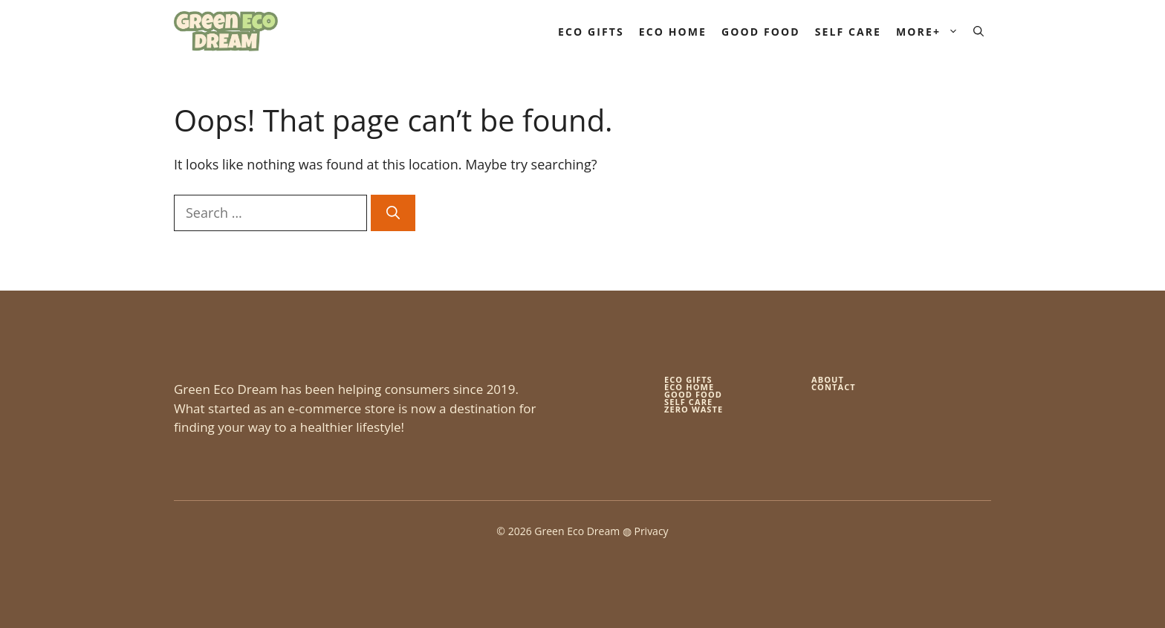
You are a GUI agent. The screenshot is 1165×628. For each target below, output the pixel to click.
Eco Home (673, 32)
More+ (931, 31)
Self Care (848, 32)
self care (688, 401)
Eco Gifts (591, 32)
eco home (689, 386)
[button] (978, 31)
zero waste (693, 409)
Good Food (760, 32)
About (827, 379)
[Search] (393, 213)
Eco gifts (688, 379)
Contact (833, 386)
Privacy (651, 531)
